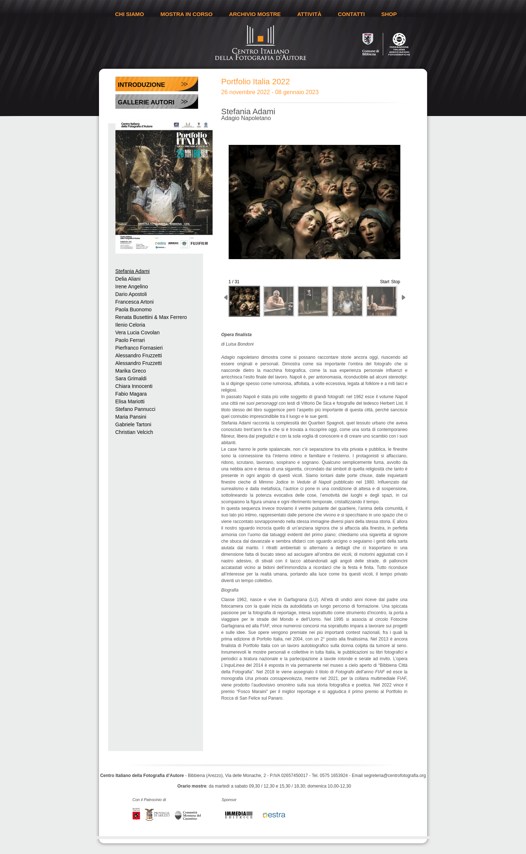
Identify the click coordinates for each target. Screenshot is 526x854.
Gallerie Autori (146, 102)
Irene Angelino (131, 286)
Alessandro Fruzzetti (138, 355)
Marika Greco (130, 371)
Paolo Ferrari (130, 340)
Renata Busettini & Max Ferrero (151, 317)
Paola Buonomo (133, 309)
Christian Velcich (134, 432)
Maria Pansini (130, 417)
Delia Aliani (128, 279)
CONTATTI (351, 14)
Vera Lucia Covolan (137, 332)
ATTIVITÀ (309, 14)
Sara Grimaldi (131, 378)
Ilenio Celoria (130, 325)
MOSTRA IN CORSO (186, 14)
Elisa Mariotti (130, 401)
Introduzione (141, 84)
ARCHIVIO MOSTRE (255, 14)
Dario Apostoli (131, 294)
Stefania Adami (132, 271)
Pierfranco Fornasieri (139, 348)
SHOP (389, 14)
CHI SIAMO (129, 14)
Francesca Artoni (134, 302)
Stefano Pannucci (135, 409)
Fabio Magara (131, 394)
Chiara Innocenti (134, 386)
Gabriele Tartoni (133, 424)
